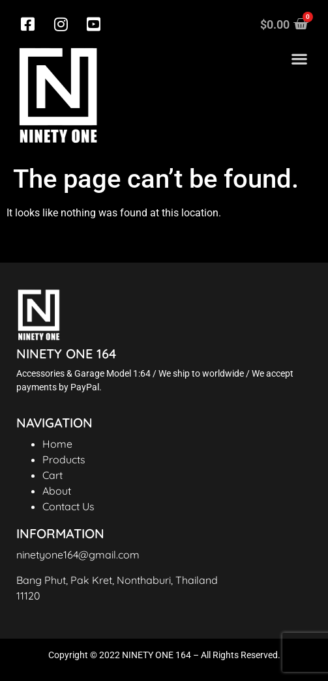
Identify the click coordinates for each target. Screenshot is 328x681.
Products (63, 459)
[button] (299, 59)
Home (57, 443)
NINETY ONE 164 (66, 353)
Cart (52, 475)
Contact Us (68, 506)
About (56, 490)
